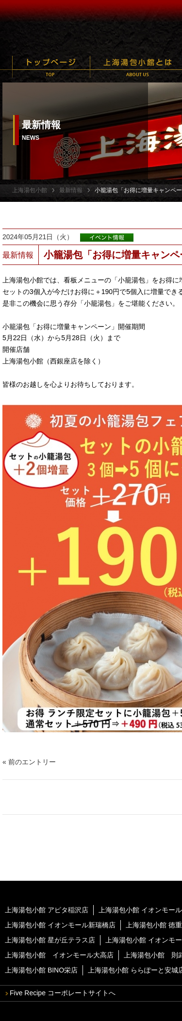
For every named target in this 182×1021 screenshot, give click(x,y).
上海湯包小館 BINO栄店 (41, 970)
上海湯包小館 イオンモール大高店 (59, 955)
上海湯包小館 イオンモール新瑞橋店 (60, 925)
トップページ (51, 67)
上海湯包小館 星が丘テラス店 (50, 940)
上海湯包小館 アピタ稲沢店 (46, 910)
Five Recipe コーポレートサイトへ (63, 993)
